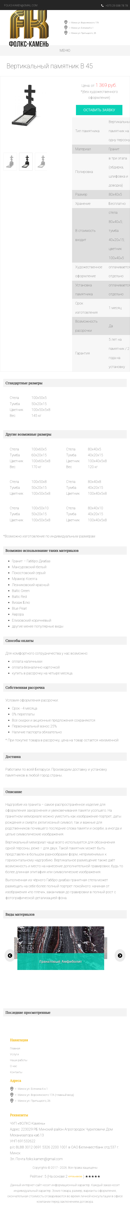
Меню (65, 50)
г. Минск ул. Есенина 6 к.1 (81, 28)
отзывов (75, 1176)
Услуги (14, 1054)
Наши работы (18, 1060)
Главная (15, 1048)
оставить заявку (99, 110)
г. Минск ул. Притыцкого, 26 (82, 33)
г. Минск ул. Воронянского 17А (84, 22)
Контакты (16, 1072)
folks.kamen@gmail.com (20, 5)
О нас (13, 1066)
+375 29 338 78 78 (114, 5)
